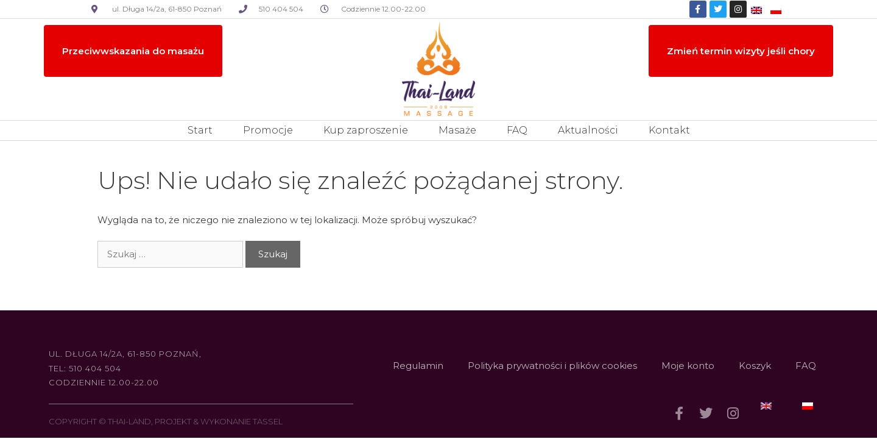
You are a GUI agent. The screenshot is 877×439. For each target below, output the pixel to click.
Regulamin (418, 365)
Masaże (457, 130)
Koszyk (755, 365)
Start (200, 130)
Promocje (268, 130)
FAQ (517, 130)
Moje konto (687, 365)
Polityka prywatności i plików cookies (552, 365)
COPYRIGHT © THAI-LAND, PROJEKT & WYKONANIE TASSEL (166, 421)
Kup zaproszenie (365, 130)
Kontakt (669, 130)
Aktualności (588, 130)
